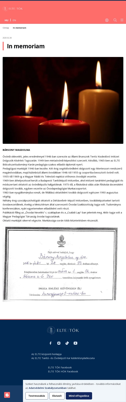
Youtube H (75, 343)
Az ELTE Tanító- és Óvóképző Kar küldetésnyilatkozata (62, 358)
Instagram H (58, 343)
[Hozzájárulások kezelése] (7, 395)
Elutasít (57, 395)
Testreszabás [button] (36, 395)
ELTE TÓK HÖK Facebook (63, 371)
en (14, 20)
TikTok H (67, 343)
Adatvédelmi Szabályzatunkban (48, 388)
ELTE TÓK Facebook (60, 367)
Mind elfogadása (79, 395)
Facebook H (50, 343)
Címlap (6, 27)
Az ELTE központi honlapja (46, 354)
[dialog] (74, 391)
